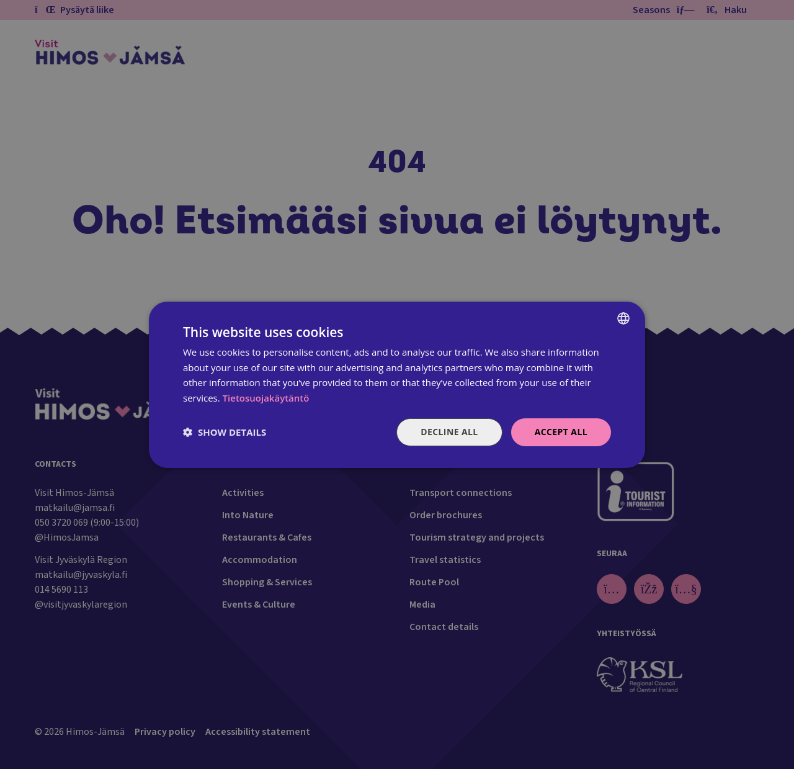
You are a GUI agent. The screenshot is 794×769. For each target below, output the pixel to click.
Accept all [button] (561, 432)
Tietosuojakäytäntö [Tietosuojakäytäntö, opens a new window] (266, 398)
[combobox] (623, 318)
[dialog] (397, 384)
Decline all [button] (449, 432)
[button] (224, 432)
